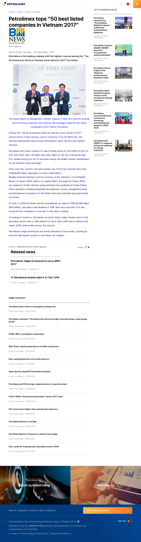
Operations (23, 510)
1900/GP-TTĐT (36, 526)
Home (11, 12)
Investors (34, 510)
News (20, 12)
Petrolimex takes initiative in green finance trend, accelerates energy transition (103, 95)
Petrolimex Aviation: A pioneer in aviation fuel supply (33, 434)
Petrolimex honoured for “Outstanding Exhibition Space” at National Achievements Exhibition (102, 25)
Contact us (51, 510)
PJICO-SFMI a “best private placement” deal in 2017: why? (36, 397)
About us (13, 510)
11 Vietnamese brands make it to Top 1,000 (35, 277)
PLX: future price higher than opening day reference (33, 409)
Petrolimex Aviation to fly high (22, 422)
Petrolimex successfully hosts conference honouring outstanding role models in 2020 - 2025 (103, 120)
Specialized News (19, 269)
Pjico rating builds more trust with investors (29, 359)
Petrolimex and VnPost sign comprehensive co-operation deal (38, 384)
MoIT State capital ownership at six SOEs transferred (34, 346)
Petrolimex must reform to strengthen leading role (32, 307)
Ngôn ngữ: (122, 521)
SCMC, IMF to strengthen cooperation (26, 334)
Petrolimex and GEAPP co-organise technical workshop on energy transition (103, 146)
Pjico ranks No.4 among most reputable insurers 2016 (34, 447)
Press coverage (33, 12)
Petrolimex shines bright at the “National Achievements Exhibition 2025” (102, 73)
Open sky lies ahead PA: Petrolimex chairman (29, 371)
